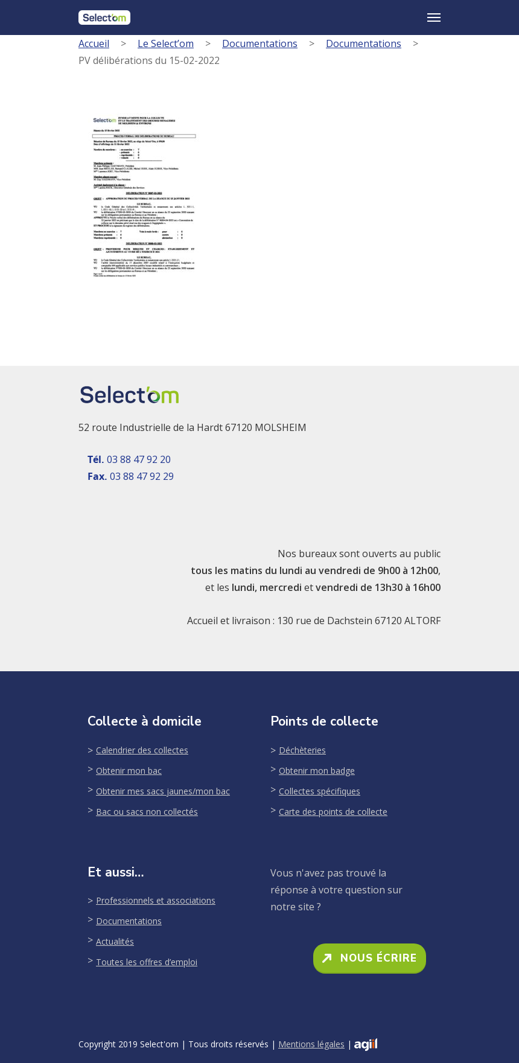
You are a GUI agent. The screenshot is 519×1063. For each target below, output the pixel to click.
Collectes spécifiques (319, 791)
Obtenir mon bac (129, 770)
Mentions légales (311, 1044)
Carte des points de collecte (333, 811)
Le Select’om (166, 43)
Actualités (115, 941)
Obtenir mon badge (317, 770)
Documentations (260, 43)
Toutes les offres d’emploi (146, 962)
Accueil (93, 43)
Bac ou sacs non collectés (147, 811)
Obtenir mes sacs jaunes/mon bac (163, 791)
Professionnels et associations (155, 900)
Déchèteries (302, 750)
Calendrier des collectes (142, 750)
